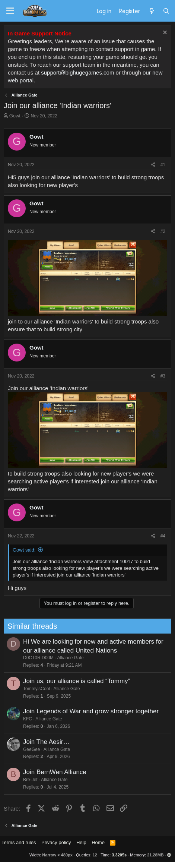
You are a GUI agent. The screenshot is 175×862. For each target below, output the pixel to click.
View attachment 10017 (108, 561)
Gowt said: (24, 550)
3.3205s (119, 855)
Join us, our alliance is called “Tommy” (74, 681)
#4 (162, 536)
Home (98, 842)
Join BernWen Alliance (52, 772)
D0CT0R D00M (36, 657)
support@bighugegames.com (77, 72)
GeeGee (29, 749)
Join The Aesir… (44, 741)
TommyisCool (34, 688)
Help (81, 842)
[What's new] (151, 11)
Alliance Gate (68, 657)
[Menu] (10, 11)
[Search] (166, 11)
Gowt (14, 116)
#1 (162, 164)
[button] (169, 855)
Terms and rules (18, 842)
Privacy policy (56, 842)
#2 (162, 231)
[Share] (153, 165)
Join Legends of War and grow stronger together (88, 711)
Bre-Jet (28, 779)
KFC (25, 719)
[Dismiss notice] (164, 33)
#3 (162, 376)
